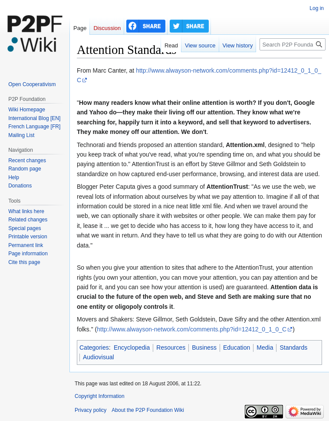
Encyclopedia (132, 347)
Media (265, 347)
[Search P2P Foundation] (293, 44)
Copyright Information (100, 396)
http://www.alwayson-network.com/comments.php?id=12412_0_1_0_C (191, 329)
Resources (170, 347)
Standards (293, 347)
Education (236, 347)
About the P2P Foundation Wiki (148, 410)
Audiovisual (98, 357)
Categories (94, 347)
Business (204, 347)
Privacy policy (90, 410)
